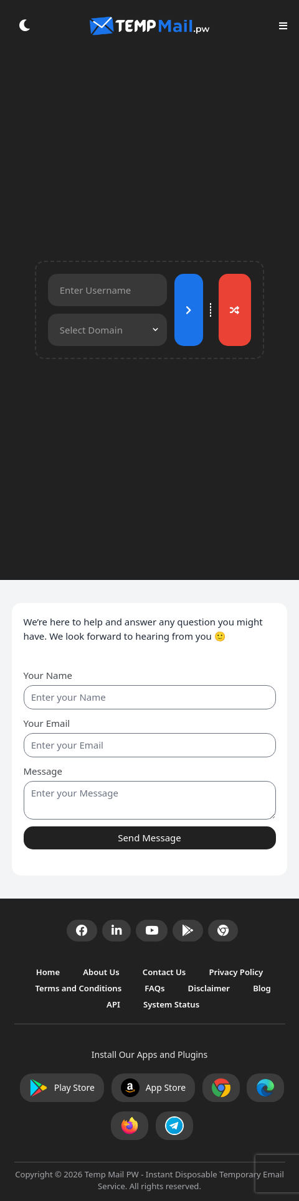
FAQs (156, 988)
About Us (102, 971)
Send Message (149, 837)
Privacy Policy (236, 971)
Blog (262, 988)
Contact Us (165, 971)
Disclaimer (210, 988)
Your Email (47, 723)
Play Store (62, 1087)
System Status (171, 1004)
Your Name (48, 675)
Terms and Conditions (79, 988)
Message (43, 771)
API (114, 1004)
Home (49, 971)
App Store (153, 1087)
